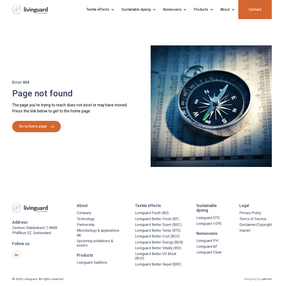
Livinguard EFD (208, 218)
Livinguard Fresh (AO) (152, 213)
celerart (266, 279)
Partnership (86, 225)
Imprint (244, 230)
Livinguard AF (206, 246)
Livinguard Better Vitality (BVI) (158, 248)
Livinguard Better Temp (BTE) (158, 230)
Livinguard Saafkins (92, 262)
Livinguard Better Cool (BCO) (157, 236)
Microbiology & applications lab (98, 232)
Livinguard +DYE (209, 223)
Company (84, 213)
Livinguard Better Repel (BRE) (158, 264)
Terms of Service (252, 219)
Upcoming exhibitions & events (95, 243)
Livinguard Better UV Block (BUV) (155, 256)
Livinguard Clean (209, 252)
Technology (86, 219)
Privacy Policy (250, 213)
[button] (100, 9)
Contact (255, 9)
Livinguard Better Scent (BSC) (158, 225)
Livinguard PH (207, 241)
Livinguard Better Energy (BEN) (159, 242)
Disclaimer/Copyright (255, 225)
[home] (30, 9)
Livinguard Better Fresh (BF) (157, 219)
